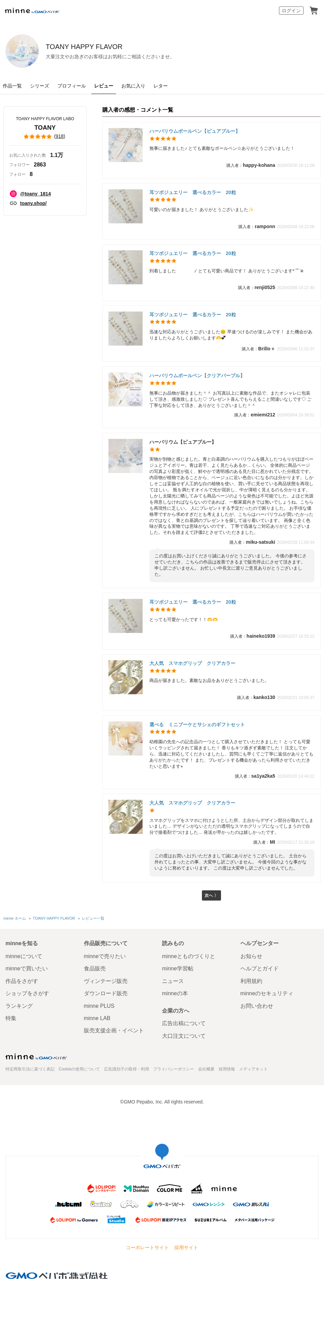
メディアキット (253, 1069)
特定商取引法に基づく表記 (30, 1069)
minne (36, 1056)
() (45, 136)
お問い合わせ (256, 1006)
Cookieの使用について (79, 1069)
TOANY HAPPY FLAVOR (123, 46)
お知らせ (251, 956)
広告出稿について (184, 1023)
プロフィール (71, 86)
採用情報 (227, 1069)
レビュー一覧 (92, 919)
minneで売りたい (105, 956)
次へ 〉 (211, 896)
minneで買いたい (26, 968)
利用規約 (251, 981)
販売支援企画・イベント (114, 1030)
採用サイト (186, 1247)
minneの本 (175, 993)
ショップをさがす (27, 993)
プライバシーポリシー (173, 1069)
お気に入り (133, 86)
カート (313, 10)
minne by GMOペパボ (32, 10)
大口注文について (184, 1036)
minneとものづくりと (188, 956)
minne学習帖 (177, 968)
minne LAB (97, 1018)
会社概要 (206, 1069)
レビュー (103, 86)
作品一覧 (12, 86)
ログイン (291, 10)
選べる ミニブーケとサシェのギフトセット (197, 724)
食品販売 (95, 968)
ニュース (173, 981)
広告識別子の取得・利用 (126, 1069)
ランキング (19, 1006)
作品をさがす (21, 981)
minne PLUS (99, 1006)
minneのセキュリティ (267, 993)
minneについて (23, 956)
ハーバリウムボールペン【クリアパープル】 (197, 375)
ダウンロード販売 (106, 993)
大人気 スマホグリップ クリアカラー (192, 663)
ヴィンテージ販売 (106, 981)
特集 (10, 1018)
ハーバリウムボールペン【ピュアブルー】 (194, 131)
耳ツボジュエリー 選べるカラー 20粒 (192, 192)
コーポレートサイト (147, 1247)
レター (160, 86)
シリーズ (39, 86)
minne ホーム (14, 919)
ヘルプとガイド (259, 968)
